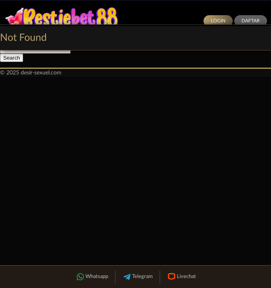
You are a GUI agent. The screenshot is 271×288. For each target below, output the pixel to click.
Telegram (137, 277)
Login (218, 20)
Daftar (250, 20)
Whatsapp (91, 277)
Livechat (181, 277)
